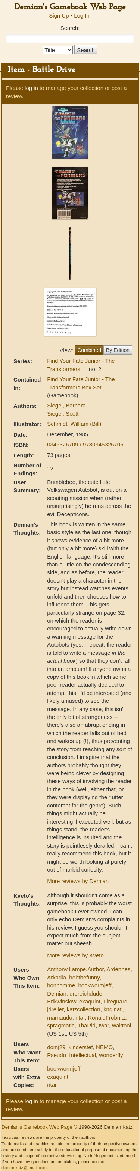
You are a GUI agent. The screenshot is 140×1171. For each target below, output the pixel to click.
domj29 (56, 1047)
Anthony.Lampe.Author (75, 969)
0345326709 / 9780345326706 (85, 444)
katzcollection (83, 1009)
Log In (82, 15)
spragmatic (60, 1025)
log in (31, 88)
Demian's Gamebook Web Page (70, 7)
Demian (56, 993)
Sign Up (59, 15)
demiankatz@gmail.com (24, 1167)
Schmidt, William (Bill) (74, 424)
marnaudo (59, 1017)
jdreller (55, 1009)
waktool (121, 1025)
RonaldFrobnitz (107, 1017)
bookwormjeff (95, 985)
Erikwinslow (61, 1001)
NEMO (104, 1047)
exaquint (89, 1001)
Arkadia (56, 977)
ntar (80, 1017)
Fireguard (115, 1001)
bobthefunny (84, 977)
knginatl (113, 1009)
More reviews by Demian (78, 881)
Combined (89, 350)
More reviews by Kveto (75, 955)
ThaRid (87, 1025)
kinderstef (81, 1047)
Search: (70, 28)
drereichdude (85, 993)
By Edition (118, 350)
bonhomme (61, 985)
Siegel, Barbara (66, 405)
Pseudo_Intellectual (71, 1055)
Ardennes (118, 969)
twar (104, 1025)
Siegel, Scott (62, 413)
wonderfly (111, 1055)
